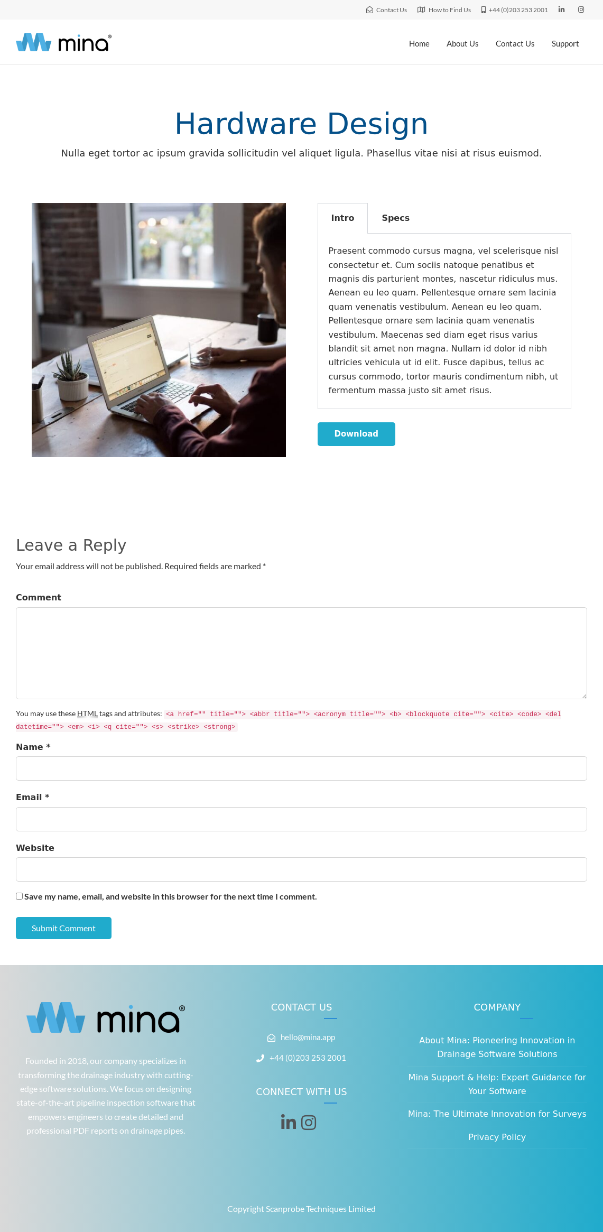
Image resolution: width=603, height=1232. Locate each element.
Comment (38, 597)
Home (419, 43)
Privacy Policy (497, 1137)
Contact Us (515, 43)
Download (357, 434)
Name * (33, 747)
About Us (463, 43)
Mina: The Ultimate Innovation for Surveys (497, 1114)
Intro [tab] (343, 218)
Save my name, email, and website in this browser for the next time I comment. (170, 896)
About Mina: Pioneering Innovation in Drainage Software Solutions (497, 1047)
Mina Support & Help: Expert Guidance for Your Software (497, 1084)
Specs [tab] (396, 218)
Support (565, 43)
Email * (32, 797)
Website (35, 848)
